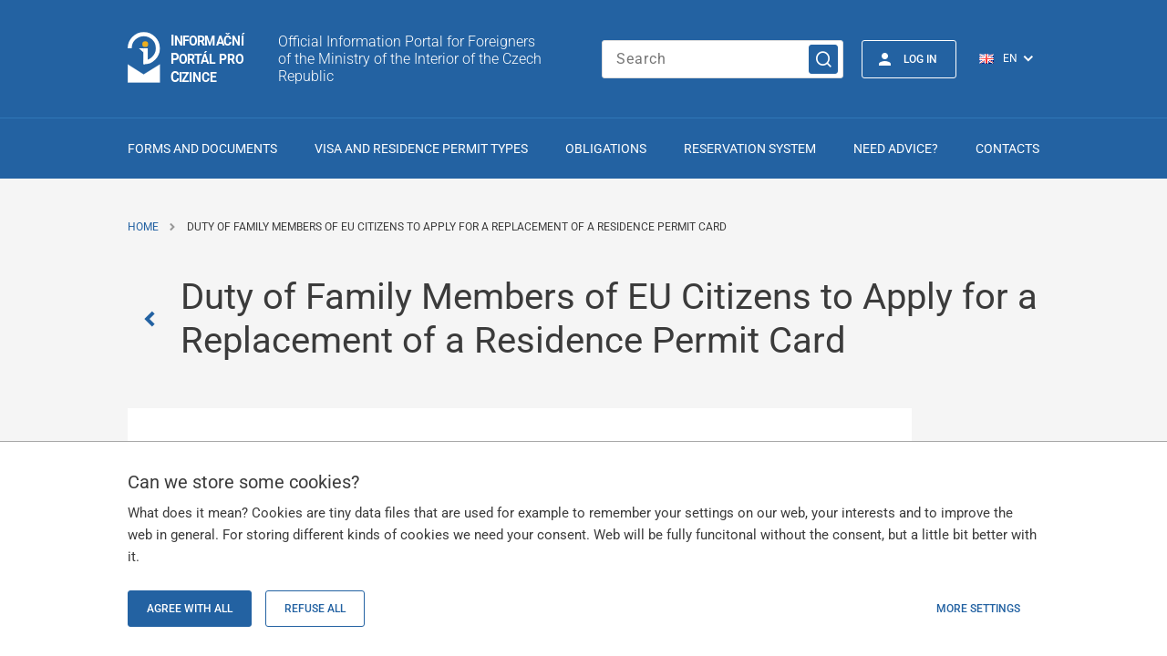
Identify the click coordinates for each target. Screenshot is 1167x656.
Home (143, 226)
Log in (920, 59)
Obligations (605, 148)
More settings (978, 608)
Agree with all (189, 608)
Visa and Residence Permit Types (421, 148)
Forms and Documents (202, 148)
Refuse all (315, 608)
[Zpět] (154, 319)
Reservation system (750, 148)
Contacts (1007, 148)
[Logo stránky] (187, 59)
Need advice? (895, 148)
